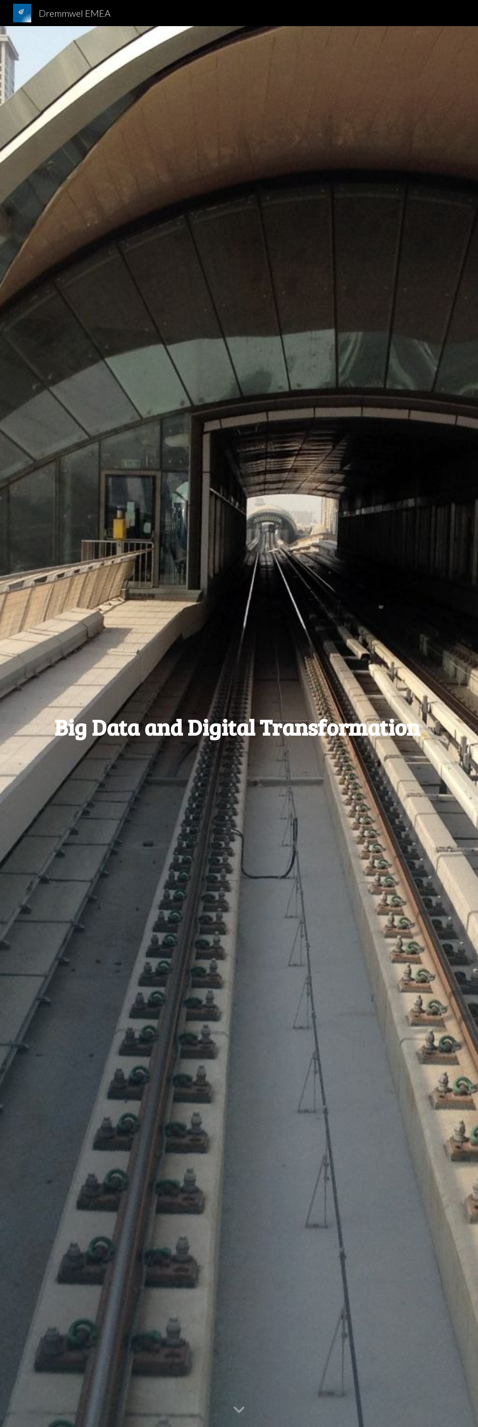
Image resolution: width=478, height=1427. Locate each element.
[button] (239, 1410)
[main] (239, 726)
